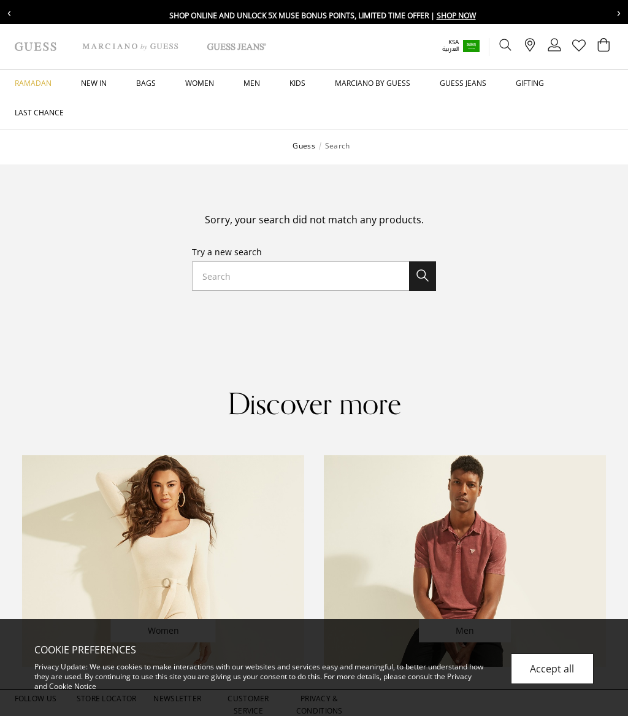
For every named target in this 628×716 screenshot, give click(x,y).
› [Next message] (619, 12)
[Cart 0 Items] (603, 48)
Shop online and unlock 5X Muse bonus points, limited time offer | (322, 15)
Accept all (552, 669)
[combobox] (314, 276)
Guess (304, 146)
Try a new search (227, 252)
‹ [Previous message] (9, 12)
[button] (469, 45)
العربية (450, 48)
